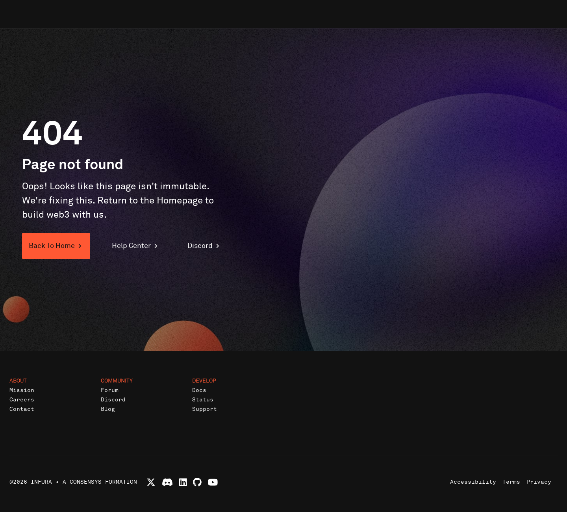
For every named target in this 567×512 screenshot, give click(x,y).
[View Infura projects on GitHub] (197, 482)
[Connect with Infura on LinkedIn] (183, 482)
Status (202, 399)
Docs (199, 390)
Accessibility (473, 482)
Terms (511, 482)
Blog (108, 409)
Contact (21, 409)
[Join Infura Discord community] (167, 482)
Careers (21, 399)
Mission (21, 390)
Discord (113, 399)
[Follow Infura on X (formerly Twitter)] (151, 482)
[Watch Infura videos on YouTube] (213, 482)
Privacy (538, 482)
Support (204, 409)
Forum (110, 390)
